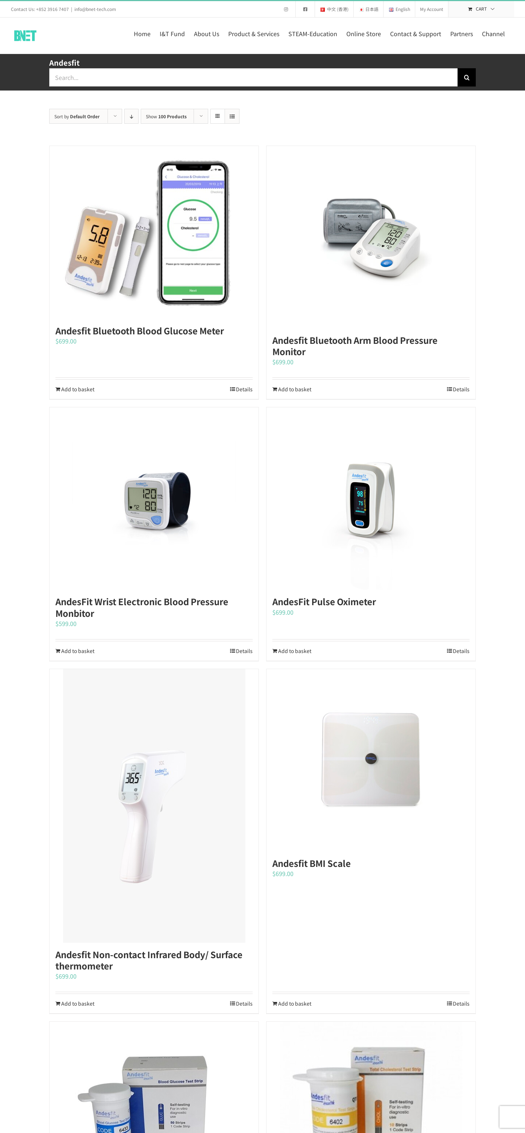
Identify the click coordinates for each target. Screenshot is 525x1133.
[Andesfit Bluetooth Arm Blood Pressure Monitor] (371, 237)
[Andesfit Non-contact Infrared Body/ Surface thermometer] (154, 806)
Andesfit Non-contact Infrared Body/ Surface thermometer (148, 960)
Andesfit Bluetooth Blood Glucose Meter (139, 330)
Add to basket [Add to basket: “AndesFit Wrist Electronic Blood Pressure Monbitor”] (77, 650)
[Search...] (253, 77)
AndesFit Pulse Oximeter (324, 601)
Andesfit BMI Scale (311, 863)
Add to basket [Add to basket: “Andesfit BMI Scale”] (294, 1003)
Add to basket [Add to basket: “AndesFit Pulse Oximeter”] (294, 650)
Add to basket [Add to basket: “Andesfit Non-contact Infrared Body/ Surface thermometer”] (77, 1003)
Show (166, 116)
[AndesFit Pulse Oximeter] (371, 498)
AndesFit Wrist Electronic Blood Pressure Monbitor (141, 607)
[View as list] (232, 116)
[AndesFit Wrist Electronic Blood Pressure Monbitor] (154, 498)
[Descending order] (131, 116)
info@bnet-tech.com (95, 9)
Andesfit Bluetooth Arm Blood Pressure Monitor (355, 346)
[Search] (467, 77)
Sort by (77, 116)
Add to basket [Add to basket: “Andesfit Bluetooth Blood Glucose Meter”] (77, 389)
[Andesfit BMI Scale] (371, 760)
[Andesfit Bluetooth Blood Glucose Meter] (154, 232)
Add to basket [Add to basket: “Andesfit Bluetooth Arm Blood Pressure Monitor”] (294, 389)
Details (244, 389)
